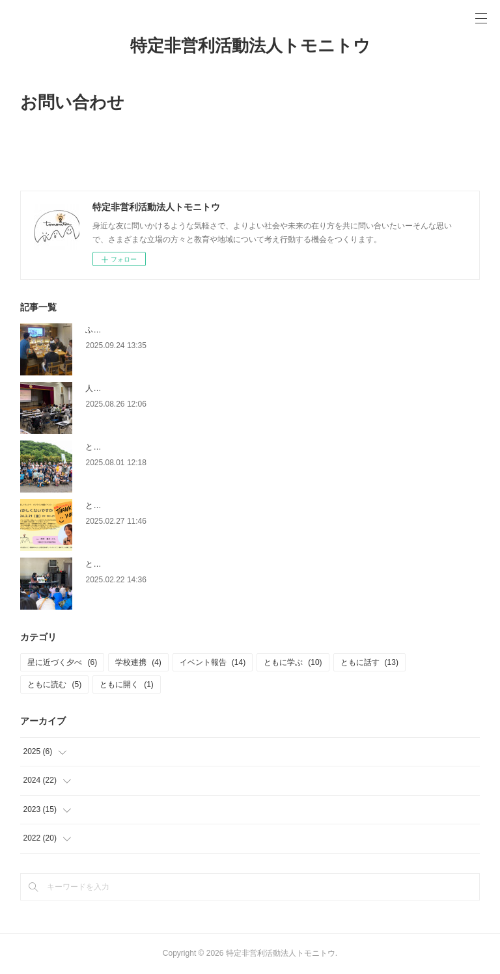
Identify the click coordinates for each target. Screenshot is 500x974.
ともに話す (369, 662)
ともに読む (54, 684)
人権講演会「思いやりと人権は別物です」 (159, 388)
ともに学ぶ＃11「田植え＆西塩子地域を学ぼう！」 (175, 447)
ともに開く (127, 684)
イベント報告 (212, 662)
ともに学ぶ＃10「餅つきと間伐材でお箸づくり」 (171, 564)
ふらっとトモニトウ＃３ (128, 329)
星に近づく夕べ (62, 662)
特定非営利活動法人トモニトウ (250, 45)
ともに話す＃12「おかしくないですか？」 (159, 505)
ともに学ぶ (293, 662)
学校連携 (138, 662)
